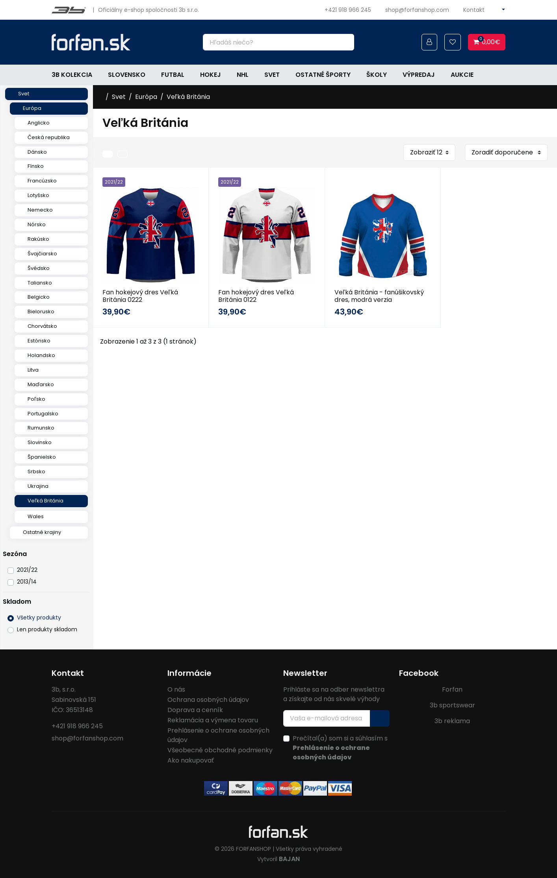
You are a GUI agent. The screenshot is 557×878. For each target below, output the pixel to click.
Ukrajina (38, 486)
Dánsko (37, 152)
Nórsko (37, 224)
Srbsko (36, 471)
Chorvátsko (42, 326)
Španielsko (42, 457)
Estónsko (39, 340)
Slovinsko (40, 442)
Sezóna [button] (15, 553)
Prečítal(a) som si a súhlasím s (340, 748)
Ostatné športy (323, 74)
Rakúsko (38, 239)
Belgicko (39, 297)
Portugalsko (43, 413)
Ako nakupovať (190, 760)
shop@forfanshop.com (417, 10)
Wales (36, 516)
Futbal (172, 74)
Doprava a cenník (195, 709)
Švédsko (39, 268)
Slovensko (126, 74)
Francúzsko (42, 180)
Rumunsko (41, 428)
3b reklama (452, 720)
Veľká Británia (45, 500)
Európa (32, 108)
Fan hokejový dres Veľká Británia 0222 (140, 296)
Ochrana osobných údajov (208, 699)
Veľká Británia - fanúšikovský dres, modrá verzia (379, 296)
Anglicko (39, 122)
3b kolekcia (72, 74)
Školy (376, 74)
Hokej (210, 74)
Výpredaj (419, 74)
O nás (176, 689)
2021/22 (27, 570)
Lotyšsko (38, 195)
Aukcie (462, 74)
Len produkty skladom (47, 629)
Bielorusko (41, 311)
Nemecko (40, 210)
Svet (272, 74)
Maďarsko (41, 384)
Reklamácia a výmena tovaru (212, 720)
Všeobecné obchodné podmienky (220, 750)
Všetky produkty (39, 617)
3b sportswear (452, 705)
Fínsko (36, 166)
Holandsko (41, 355)
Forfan (452, 689)
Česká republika (49, 137)
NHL (243, 74)
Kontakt (474, 10)
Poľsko (36, 399)
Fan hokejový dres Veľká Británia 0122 (256, 296)
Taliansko (40, 282)
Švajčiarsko (42, 253)
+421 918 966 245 (348, 10)
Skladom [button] (17, 601)
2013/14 (27, 582)
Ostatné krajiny (42, 532)
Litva (33, 370)
